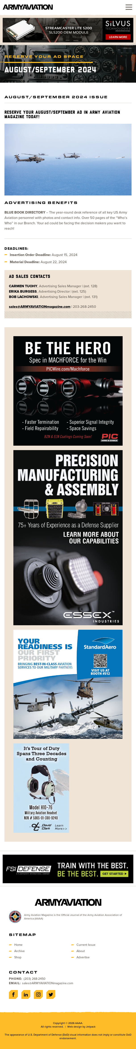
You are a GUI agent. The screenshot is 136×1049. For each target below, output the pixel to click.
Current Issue (85, 944)
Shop (17, 957)
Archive (19, 951)
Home (18, 944)
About (80, 951)
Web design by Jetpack (81, 1027)
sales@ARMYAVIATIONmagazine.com (47, 983)
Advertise (83, 957)
